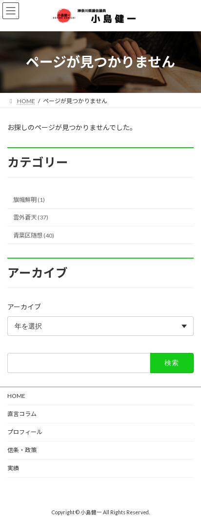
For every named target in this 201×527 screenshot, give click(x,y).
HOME (16, 395)
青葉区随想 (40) (33, 235)
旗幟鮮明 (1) (29, 199)
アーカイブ (24, 307)
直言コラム (22, 413)
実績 (13, 468)
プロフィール (24, 432)
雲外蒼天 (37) (30, 217)
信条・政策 (22, 450)
